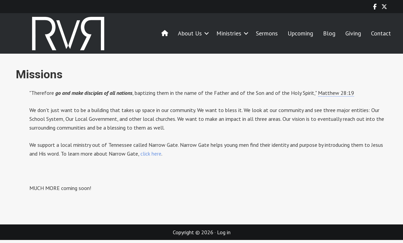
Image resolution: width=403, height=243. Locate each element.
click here (150, 153)
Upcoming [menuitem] (300, 33)
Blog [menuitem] (329, 33)
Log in (224, 232)
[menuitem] (165, 33)
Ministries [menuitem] (228, 33)
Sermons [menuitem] (267, 33)
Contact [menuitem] (381, 33)
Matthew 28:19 (336, 92)
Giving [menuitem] (353, 33)
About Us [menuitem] (190, 33)
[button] (206, 33)
